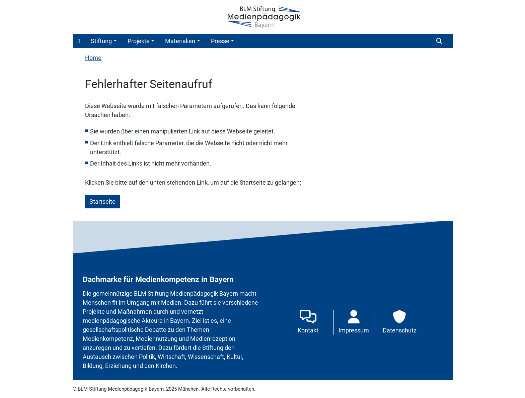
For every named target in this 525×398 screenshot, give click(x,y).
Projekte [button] (139, 40)
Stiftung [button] (101, 40)
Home (93, 57)
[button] (79, 41)
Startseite (102, 201)
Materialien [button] (180, 40)
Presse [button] (220, 40)
